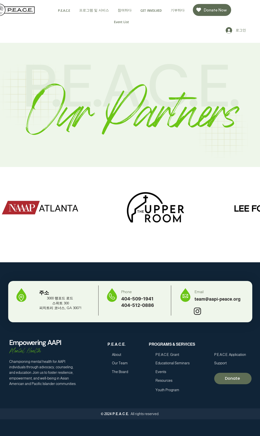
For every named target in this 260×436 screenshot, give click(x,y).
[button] (64, 10)
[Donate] (233, 378)
